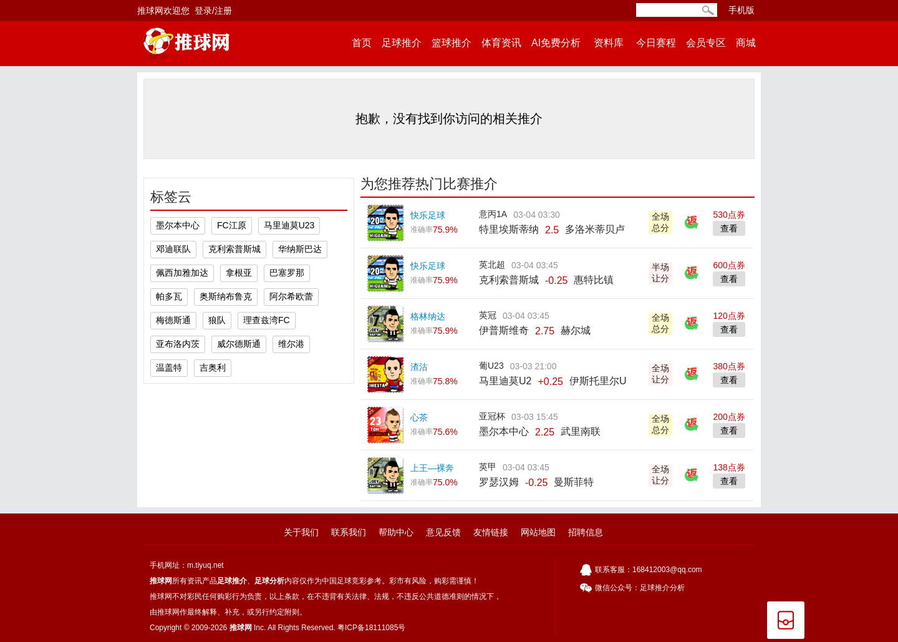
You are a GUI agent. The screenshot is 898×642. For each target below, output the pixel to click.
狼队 (217, 320)
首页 (362, 42)
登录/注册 (213, 11)
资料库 (608, 42)
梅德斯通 (173, 320)
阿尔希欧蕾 (291, 296)
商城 (746, 42)
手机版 (741, 10)
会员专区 (706, 42)
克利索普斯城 (234, 249)
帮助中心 (396, 532)
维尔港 (291, 344)
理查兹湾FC (266, 320)
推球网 (161, 580)
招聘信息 (585, 532)
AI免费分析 (556, 42)
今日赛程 (656, 42)
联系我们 (348, 532)
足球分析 (269, 580)
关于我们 (301, 532)
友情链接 (490, 532)
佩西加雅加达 (182, 273)
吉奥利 (213, 367)
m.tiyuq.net (205, 565)
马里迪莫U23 (289, 225)
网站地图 (538, 532)
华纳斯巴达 (300, 249)
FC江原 (231, 225)
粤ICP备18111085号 (371, 627)
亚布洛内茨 (178, 344)
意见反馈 (443, 532)
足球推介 (402, 42)
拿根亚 (239, 273)
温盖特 (169, 367)
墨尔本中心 (178, 225)
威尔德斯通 (239, 344)
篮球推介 (451, 42)
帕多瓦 (169, 296)
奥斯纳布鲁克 (226, 296)
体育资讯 (501, 42)
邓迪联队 (173, 249)
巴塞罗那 (286, 273)
